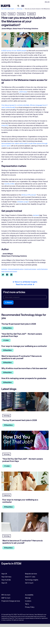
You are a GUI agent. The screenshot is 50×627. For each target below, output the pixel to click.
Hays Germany (6, 577)
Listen (6, 340)
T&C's (27, 604)
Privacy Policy (29, 607)
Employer (11, 13)
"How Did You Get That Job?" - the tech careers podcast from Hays (22, 460)
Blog (4, 13)
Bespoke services (31, 574)
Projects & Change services (10, 601)
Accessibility (29, 595)
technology (4, 269)
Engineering (7, 495)
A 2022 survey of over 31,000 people (13, 50)
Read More (7, 328)
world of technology (42, 269)
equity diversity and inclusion (9, 271)
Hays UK (4, 574)
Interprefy (4, 125)
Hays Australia (6, 580)
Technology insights (31, 580)
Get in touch (29, 583)
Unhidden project (23, 202)
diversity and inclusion (30, 269)
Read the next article (24, 284)
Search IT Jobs (30, 577)
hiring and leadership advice (16, 269)
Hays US (4, 583)
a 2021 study (23, 92)
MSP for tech (5, 598)
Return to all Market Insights (26, 282)
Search (8, 302)
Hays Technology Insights (7, 8)
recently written (9, 184)
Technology (19, 8)
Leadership (31, 13)
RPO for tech (5, 595)
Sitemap (28, 598)
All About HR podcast (28, 195)
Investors (28, 601)
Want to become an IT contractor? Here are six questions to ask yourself (22, 541)
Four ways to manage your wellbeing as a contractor (20, 500)
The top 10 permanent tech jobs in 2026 (19, 420)
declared (36, 215)
